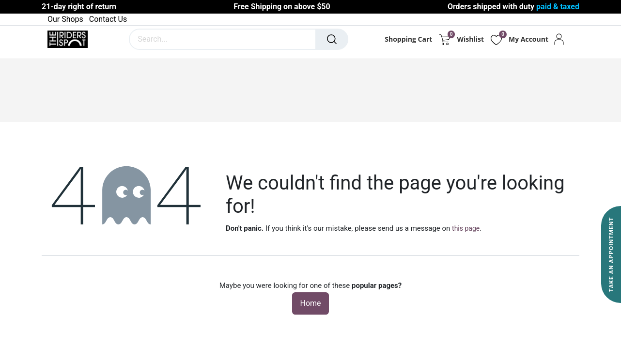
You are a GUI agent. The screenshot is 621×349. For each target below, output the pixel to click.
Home (310, 303)
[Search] (331, 39)
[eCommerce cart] (444, 39)
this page (466, 228)
